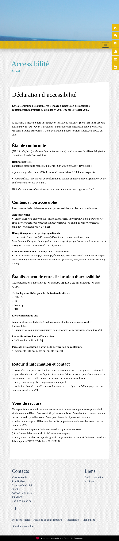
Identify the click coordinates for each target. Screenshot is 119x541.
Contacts (20, 471)
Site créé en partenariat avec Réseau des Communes (59, 538)
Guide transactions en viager (95, 479)
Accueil (16, 71)
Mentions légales (21, 519)
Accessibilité (72, 519)
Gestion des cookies (24, 526)
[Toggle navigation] (105, 45)
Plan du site (89, 519)
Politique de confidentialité (47, 519)
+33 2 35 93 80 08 (22, 501)
